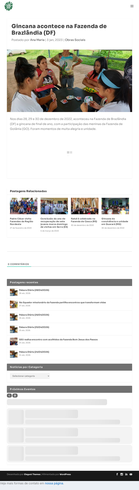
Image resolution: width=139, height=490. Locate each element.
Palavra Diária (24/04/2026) (34, 352)
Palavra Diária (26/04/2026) (34, 314)
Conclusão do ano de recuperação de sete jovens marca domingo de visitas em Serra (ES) (54, 222)
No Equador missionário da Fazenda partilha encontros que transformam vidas (62, 302)
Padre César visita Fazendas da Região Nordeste (21, 221)
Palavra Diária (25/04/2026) (34, 327)
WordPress (65, 474)
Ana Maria (37, 40)
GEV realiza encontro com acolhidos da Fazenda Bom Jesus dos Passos (58, 339)
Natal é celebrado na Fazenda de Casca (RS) (84, 220)
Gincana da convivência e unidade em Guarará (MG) (115, 221)
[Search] (9, 396)
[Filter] (15, 396)
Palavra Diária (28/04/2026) (34, 290)
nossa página (54, 483)
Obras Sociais (75, 40)
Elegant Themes (32, 474)
